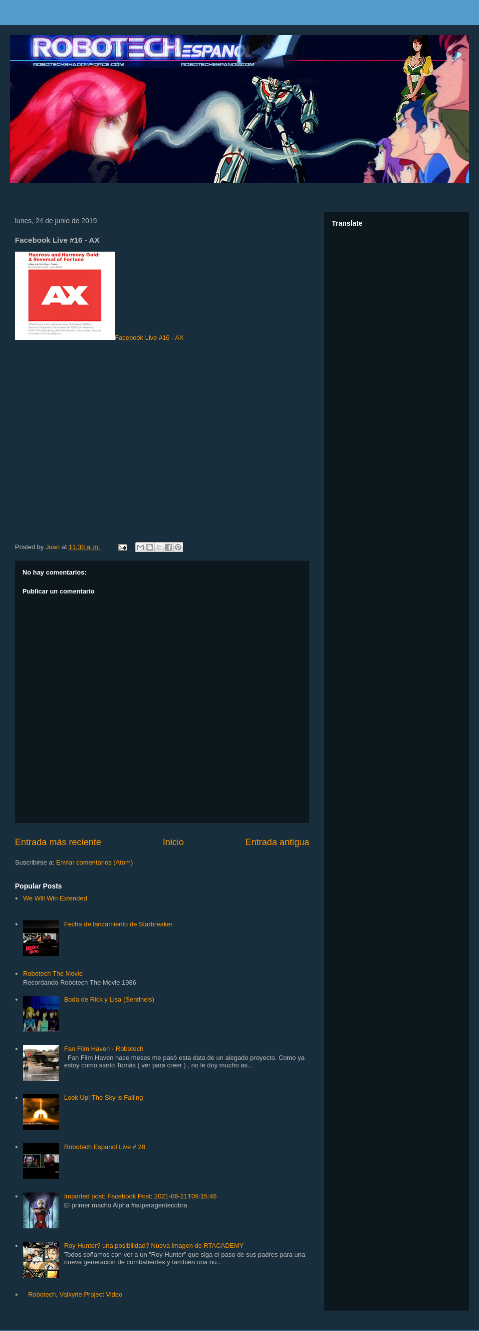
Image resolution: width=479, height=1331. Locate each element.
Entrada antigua (277, 842)
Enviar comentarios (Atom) (94, 862)
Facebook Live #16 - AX (99, 296)
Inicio (173, 842)
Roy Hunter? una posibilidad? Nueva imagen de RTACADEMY (153, 1245)
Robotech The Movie (53, 973)
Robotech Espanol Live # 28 (104, 1147)
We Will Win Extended (55, 898)
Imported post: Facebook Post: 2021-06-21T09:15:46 (140, 1196)
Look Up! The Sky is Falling (103, 1097)
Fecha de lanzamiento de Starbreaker (118, 924)
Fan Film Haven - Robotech (103, 1048)
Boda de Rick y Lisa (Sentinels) (109, 999)
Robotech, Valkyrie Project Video (75, 1294)
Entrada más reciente (58, 842)
